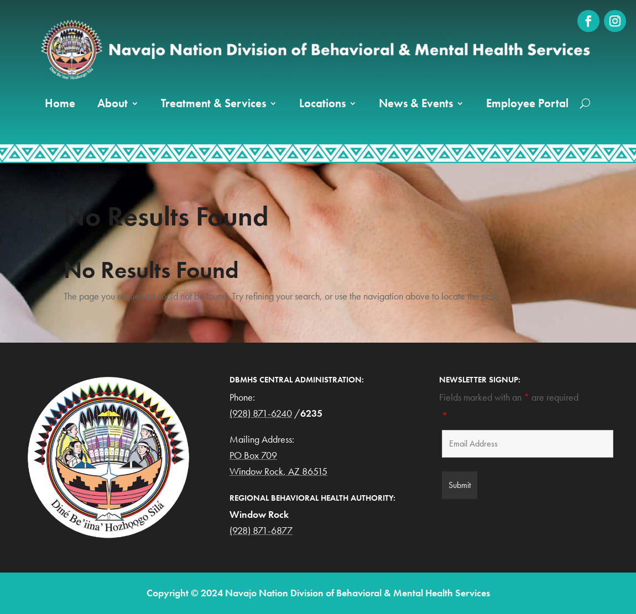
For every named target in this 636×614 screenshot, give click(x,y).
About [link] (112, 103)
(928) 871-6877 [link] (261, 530)
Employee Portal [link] (527, 103)
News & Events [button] (416, 103)
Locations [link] (322, 103)
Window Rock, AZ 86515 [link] (278, 471)
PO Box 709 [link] (253, 455)
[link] (588, 21)
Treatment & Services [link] (213, 103)
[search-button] (585, 103)
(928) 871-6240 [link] (261, 413)
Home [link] (60, 103)
